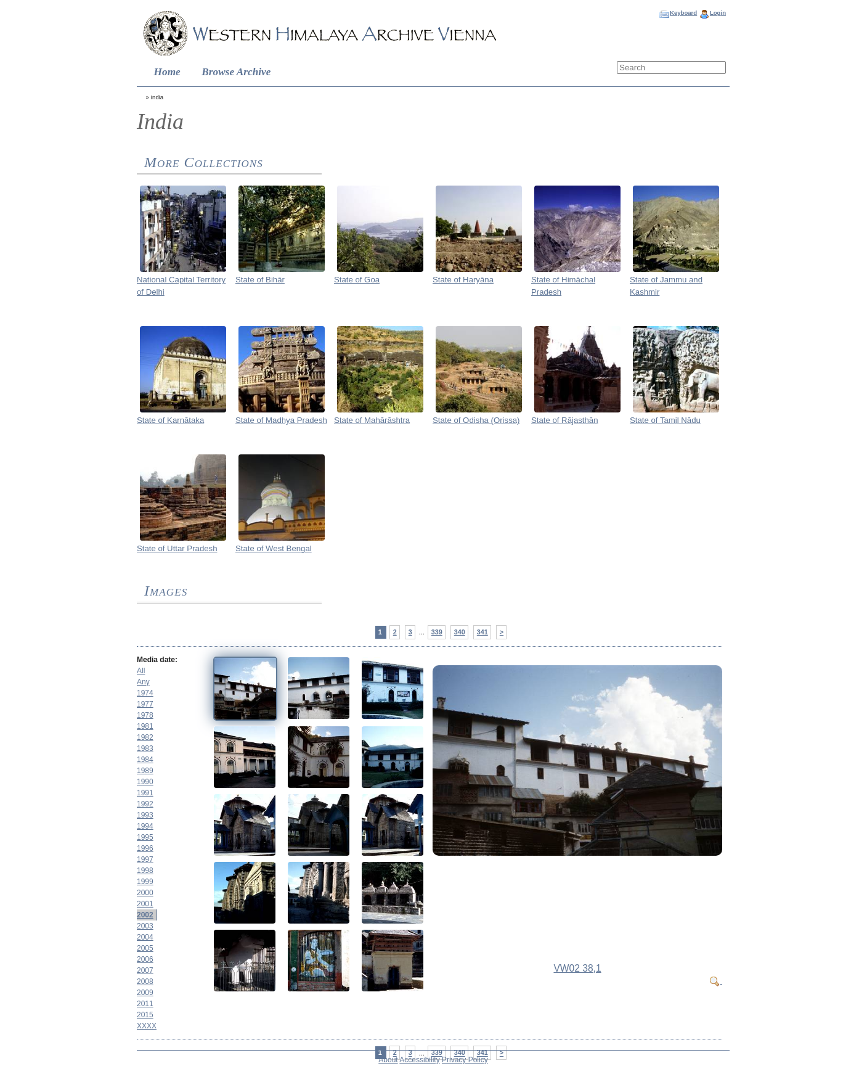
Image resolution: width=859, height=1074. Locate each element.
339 (436, 632)
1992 (145, 804)
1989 (145, 770)
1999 (145, 881)
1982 (145, 737)
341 (482, 632)
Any (143, 682)
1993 (145, 815)
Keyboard (683, 12)
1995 (145, 837)
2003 (145, 926)
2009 (145, 992)
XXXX (147, 1026)
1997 (145, 859)
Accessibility (419, 1060)
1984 (145, 759)
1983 (145, 748)
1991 (145, 793)
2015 (145, 1014)
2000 (145, 892)
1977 (145, 704)
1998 (145, 870)
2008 (145, 981)
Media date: (157, 659)
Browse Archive (236, 72)
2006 (145, 959)
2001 (145, 904)
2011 (145, 1003)
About (387, 1060)
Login (718, 12)
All (141, 670)
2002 (145, 915)
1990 (145, 781)
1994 (145, 826)
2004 (145, 937)
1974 (145, 693)
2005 (145, 948)
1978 (145, 715)
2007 (145, 970)
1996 (145, 848)
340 (459, 632)
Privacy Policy (465, 1060)
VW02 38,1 (577, 968)
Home (167, 72)
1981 (145, 726)
